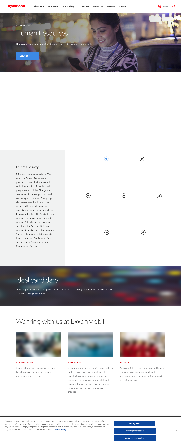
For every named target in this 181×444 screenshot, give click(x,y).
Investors (111, 6)
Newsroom (98, 6)
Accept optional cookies (134, 438)
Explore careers (25, 362)
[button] (163, 6)
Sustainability (68, 6)
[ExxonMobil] (17, 6)
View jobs (25, 56)
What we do (53, 6)
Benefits (124, 362)
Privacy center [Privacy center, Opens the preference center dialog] (135, 423)
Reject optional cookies (135, 431)
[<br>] (106, 158)
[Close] (176, 430)
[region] (90, 430)
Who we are (38, 6)
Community (84, 6)
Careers (122, 6)
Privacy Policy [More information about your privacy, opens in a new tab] (60, 429)
